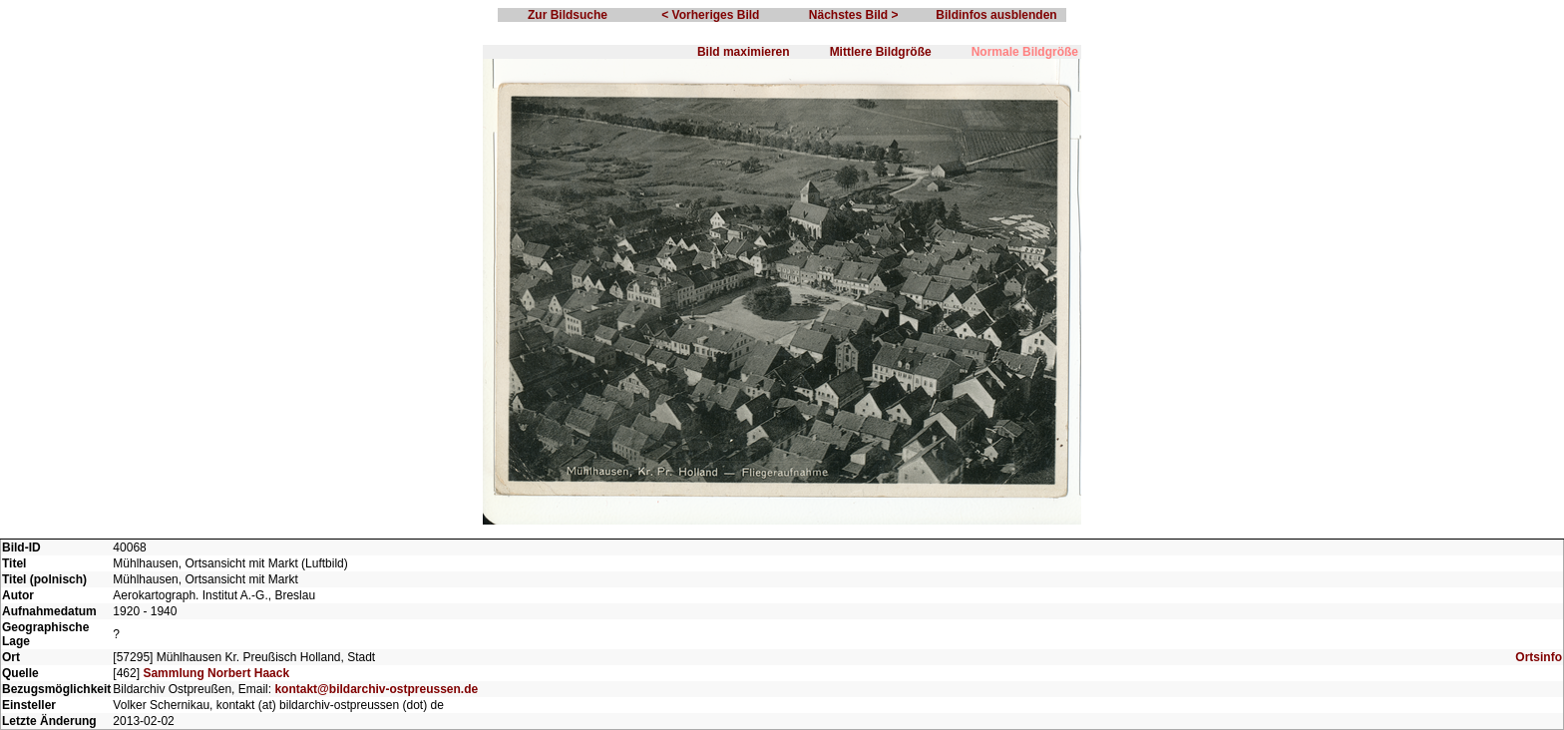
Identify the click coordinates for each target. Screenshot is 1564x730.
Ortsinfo (1538, 657)
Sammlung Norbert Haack (216, 673)
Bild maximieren (743, 52)
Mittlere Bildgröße (881, 52)
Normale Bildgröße (1025, 52)
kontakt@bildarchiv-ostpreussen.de (376, 689)
